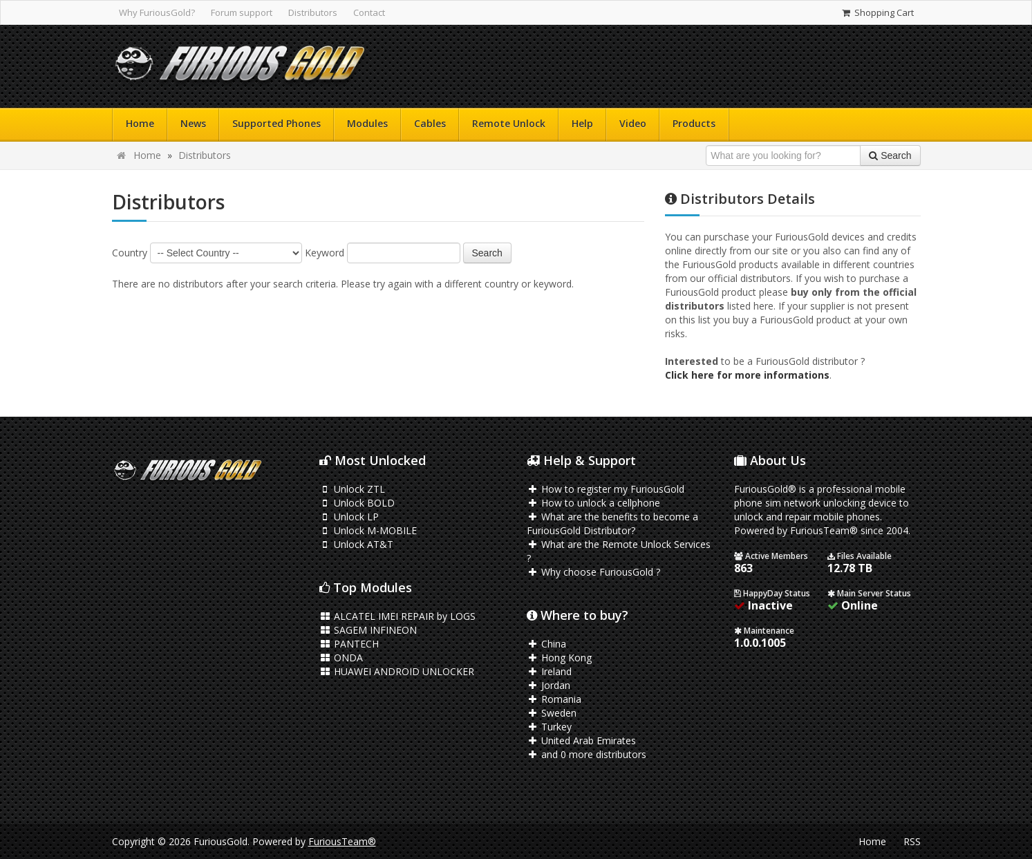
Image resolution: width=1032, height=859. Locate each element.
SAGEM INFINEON (368, 629)
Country (129, 252)
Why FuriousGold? (157, 12)
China (547, 643)
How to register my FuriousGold (606, 488)
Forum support (241, 12)
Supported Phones (276, 123)
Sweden (552, 712)
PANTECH (349, 643)
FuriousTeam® (342, 841)
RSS (912, 841)
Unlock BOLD (357, 502)
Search (487, 252)
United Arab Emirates (582, 740)
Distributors (312, 12)
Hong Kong (559, 657)
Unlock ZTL (352, 488)
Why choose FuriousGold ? (594, 571)
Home (140, 123)
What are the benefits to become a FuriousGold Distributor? (613, 523)
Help (582, 123)
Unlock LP (349, 516)
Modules (367, 123)
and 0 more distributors (587, 754)
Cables (430, 123)
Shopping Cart (877, 12)
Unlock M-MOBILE (368, 530)
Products (694, 123)
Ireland (549, 671)
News (193, 123)
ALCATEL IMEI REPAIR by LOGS (397, 616)
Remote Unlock (508, 123)
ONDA (341, 657)
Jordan (549, 685)
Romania (554, 699)
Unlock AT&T (356, 544)
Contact (369, 12)
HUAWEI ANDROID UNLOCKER (397, 671)
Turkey (549, 726)
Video (632, 123)
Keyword (324, 252)
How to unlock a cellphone (594, 502)
